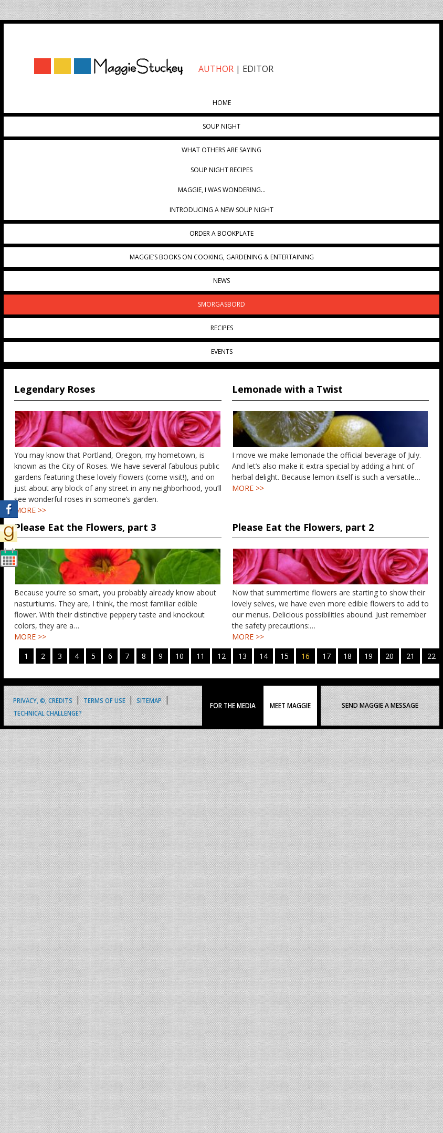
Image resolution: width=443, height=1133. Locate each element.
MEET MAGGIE (290, 705)
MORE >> (30, 510)
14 (263, 656)
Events (222, 351)
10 (179, 656)
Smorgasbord (221, 304)
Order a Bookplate (221, 233)
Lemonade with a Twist (287, 389)
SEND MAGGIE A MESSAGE (380, 705)
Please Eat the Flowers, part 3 (85, 527)
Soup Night (221, 126)
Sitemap (149, 700)
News (221, 280)
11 (200, 656)
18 (347, 656)
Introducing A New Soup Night (221, 209)
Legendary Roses (54, 389)
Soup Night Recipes (221, 169)
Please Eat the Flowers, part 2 (303, 527)
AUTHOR (216, 69)
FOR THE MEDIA (233, 705)
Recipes (221, 327)
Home (222, 102)
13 (242, 656)
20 (389, 656)
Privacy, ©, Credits (42, 700)
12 (221, 656)
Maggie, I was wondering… (222, 189)
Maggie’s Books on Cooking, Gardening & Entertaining (222, 257)
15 (284, 656)
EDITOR (257, 69)
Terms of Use (104, 700)
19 (368, 656)
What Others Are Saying (221, 149)
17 (326, 656)
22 (431, 656)
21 (410, 656)
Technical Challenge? (47, 712)
